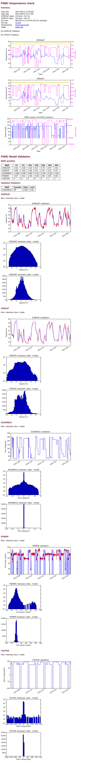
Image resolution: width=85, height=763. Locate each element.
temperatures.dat (22, 25)
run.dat (18, 23)
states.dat (19, 27)
